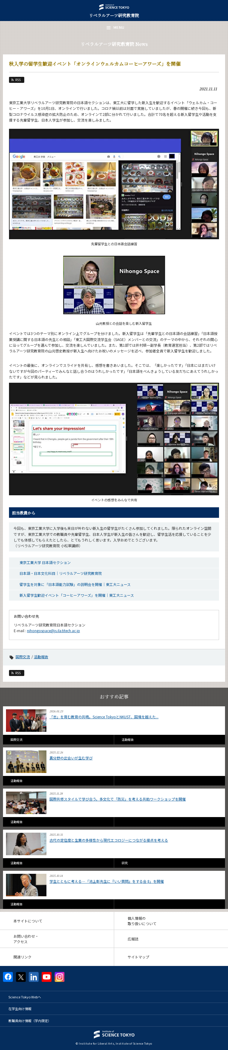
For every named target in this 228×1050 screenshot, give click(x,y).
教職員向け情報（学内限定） (29, 1020)
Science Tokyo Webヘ (24, 996)
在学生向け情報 (19, 1008)
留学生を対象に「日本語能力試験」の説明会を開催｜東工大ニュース (75, 584)
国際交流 (23, 656)
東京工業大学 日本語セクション (45, 562)
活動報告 (41, 656)
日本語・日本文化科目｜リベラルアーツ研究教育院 (60, 573)
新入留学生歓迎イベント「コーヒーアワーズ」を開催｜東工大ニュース (76, 595)
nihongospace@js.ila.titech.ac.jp (53, 630)
